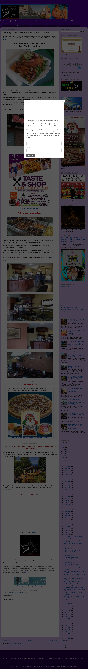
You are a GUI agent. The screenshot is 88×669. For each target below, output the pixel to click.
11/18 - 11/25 (67, 474)
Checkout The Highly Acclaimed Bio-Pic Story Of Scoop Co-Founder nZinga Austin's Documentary (73, 239)
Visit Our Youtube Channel (16, 26)
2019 (64, 457)
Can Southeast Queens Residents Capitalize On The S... (72, 551)
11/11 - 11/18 (67, 477)
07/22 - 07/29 (67, 511)
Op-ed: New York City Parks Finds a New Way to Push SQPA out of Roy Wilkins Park (76, 366)
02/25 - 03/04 (67, 623)
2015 (64, 645)
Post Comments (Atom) (15, 643)
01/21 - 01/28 (67, 633)
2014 (64, 647)
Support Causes (65, 313)
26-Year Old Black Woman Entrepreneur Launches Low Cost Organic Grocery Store (76, 355)
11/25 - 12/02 (67, 472)
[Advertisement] (30, 513)
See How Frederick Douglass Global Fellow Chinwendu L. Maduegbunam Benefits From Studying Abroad (75, 426)
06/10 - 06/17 (67, 524)
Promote (50, 26)
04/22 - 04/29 (67, 606)
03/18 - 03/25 (67, 616)
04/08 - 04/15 (67, 610)
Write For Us (64, 305)
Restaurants (41, 26)
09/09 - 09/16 (67, 496)
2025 (64, 445)
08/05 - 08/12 (67, 506)
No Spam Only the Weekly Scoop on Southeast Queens (30, 586)
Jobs (34, 26)
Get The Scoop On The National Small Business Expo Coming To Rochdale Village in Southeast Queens (75, 378)
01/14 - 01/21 (67, 636)
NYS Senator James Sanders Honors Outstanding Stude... (73, 537)
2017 (64, 640)
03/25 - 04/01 (67, 614)
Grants (69, 26)
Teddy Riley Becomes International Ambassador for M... (72, 561)
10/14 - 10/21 (67, 485)
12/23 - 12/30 (67, 464)
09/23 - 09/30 (67, 492)
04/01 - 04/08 (67, 612)
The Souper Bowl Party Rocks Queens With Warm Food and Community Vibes (75, 390)
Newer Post (7, 640)
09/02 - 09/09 (67, 498)
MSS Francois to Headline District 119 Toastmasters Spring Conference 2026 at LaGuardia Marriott (76, 343)
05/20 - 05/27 (67, 530)
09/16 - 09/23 (67, 494)
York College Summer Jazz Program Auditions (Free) (72, 584)
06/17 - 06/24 (67, 521)
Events (28, 26)
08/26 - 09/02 (67, 500)
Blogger (75, 666)
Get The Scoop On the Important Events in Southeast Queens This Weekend (76, 415)
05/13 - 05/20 (67, 532)
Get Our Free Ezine (65, 286)
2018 (64, 460)
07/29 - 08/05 (67, 509)
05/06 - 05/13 (67, 534)
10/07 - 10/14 (67, 487)
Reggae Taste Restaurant (20, 592)
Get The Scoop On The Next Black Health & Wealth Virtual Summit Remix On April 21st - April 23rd (76, 321)
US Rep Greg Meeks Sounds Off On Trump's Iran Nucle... (72, 558)
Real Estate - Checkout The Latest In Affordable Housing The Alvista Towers (72, 310)
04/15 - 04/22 (67, 608)
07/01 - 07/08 (67, 517)
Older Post (53, 640)
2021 (64, 453)
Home (4, 26)
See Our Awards (65, 294)
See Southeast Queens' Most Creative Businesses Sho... (73, 544)
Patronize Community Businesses (69, 307)
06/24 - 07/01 (67, 519)
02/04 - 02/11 (67, 629)
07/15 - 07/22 (67, 513)
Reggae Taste (28, 102)
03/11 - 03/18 (67, 618)
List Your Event (64, 300)
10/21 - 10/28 (67, 483)
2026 (64, 442)
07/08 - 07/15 (67, 515)
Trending (63, 296)
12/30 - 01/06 (67, 462)
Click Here (19, 456)
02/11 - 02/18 (67, 627)
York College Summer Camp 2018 (72, 581)
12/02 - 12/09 (67, 470)
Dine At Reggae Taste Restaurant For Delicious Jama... (73, 600)
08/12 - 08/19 (67, 504)
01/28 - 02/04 (67, 631)
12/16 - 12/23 (67, 466)
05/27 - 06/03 (67, 528)
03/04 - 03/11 (67, 621)
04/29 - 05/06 (67, 603)
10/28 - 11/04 (67, 481)
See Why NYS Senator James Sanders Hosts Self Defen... (73, 554)
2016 (64, 643)
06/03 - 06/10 (67, 526)
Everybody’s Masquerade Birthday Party (73, 587)
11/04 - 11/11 (67, 479)
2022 (64, 451)
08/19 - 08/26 (67, 502)
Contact (76, 26)
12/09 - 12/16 (67, 468)
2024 (64, 447)
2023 (64, 449)
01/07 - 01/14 (67, 638)
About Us (63, 303)
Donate (63, 26)
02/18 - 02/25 (67, 625)
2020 (64, 455)
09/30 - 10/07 (67, 489)
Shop (56, 26)
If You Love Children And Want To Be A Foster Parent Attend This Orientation (76, 332)
